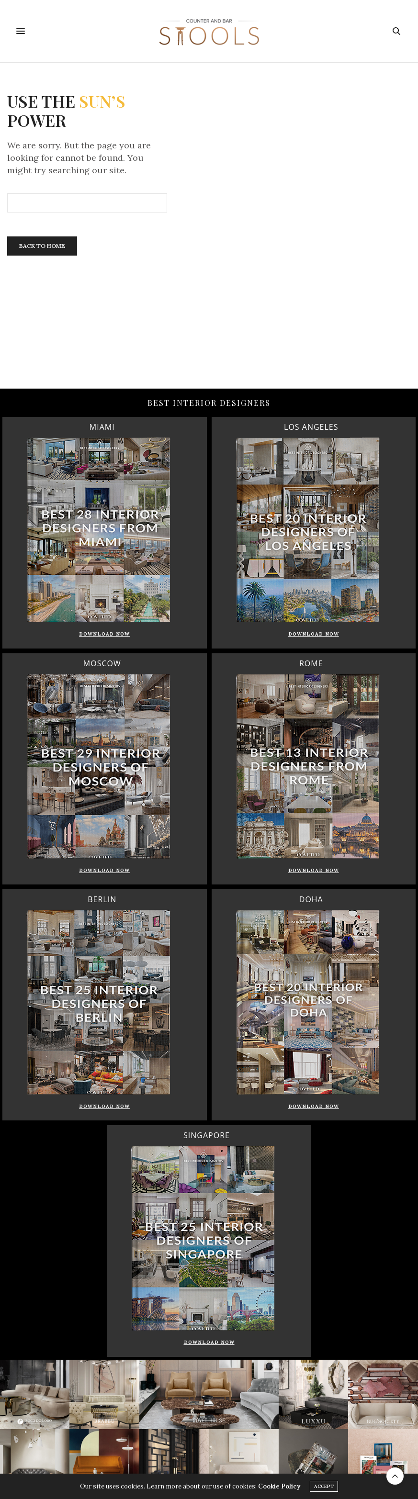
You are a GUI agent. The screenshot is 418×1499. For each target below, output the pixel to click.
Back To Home (42, 245)
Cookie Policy (279, 1487)
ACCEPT (324, 1487)
